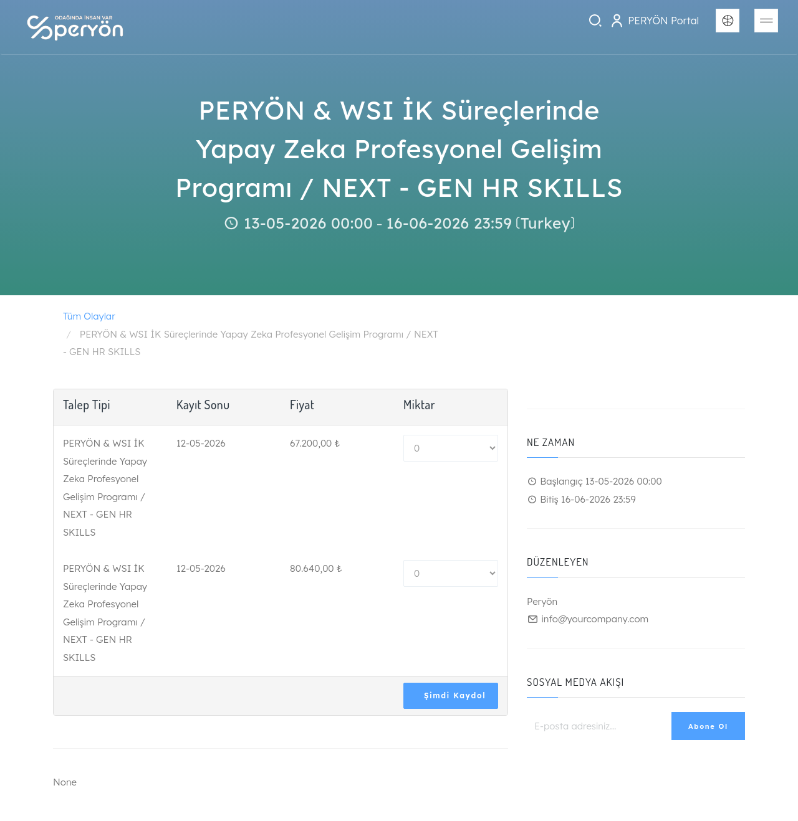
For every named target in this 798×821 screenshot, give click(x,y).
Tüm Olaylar (89, 316)
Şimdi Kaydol (455, 695)
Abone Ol (708, 726)
